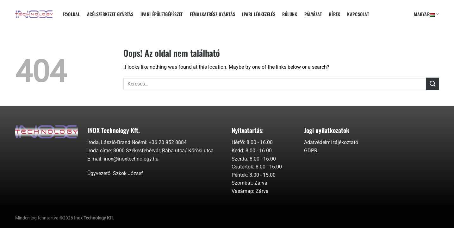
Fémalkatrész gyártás (212, 14)
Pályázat (313, 14)
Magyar (426, 14)
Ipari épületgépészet (161, 14)
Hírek (334, 14)
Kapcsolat (358, 14)
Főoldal (71, 14)
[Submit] (432, 84)
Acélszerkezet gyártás (110, 14)
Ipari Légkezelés (258, 14)
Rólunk (289, 14)
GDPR (310, 151)
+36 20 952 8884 (168, 142)
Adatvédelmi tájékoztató (331, 142)
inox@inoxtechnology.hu (131, 159)
